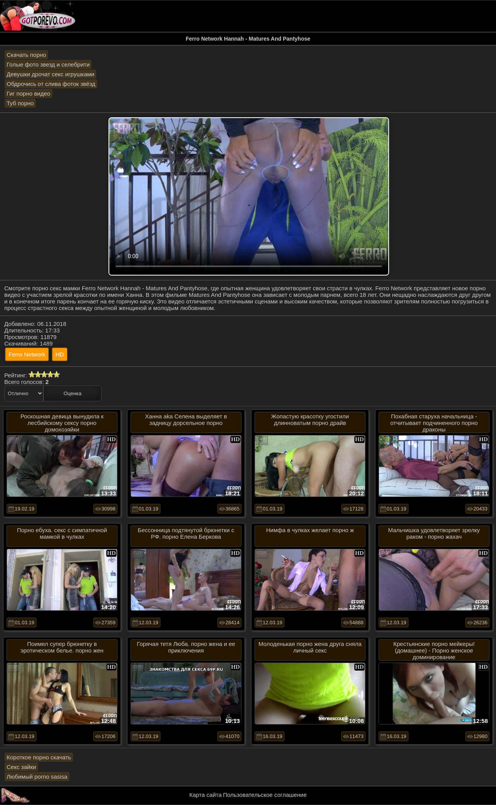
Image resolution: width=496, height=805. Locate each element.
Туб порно (20, 103)
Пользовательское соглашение (265, 794)
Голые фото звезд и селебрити (48, 64)
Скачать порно (26, 54)
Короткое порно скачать (39, 757)
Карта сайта (205, 794)
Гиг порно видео (28, 93)
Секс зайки (21, 767)
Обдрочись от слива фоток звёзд (51, 83)
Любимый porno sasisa (37, 776)
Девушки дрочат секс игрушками (50, 74)
